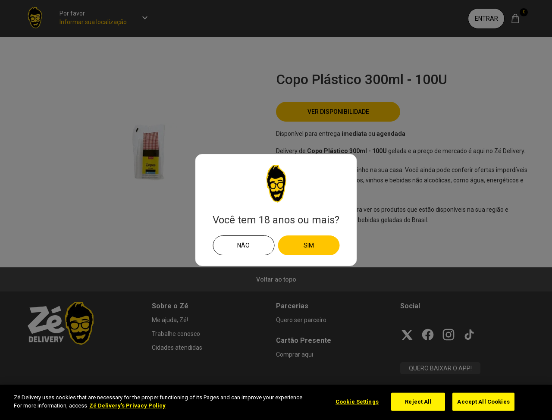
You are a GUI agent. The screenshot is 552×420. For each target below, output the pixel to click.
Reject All (418, 401)
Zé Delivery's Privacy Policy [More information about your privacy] (127, 405)
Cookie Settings (357, 401)
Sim (309, 245)
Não (243, 245)
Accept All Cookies (483, 401)
